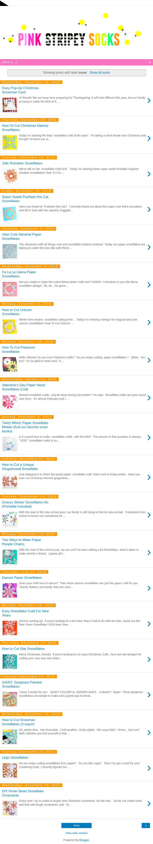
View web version (76, 833)
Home (76, 825)
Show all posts (100, 72)
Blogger (84, 840)
